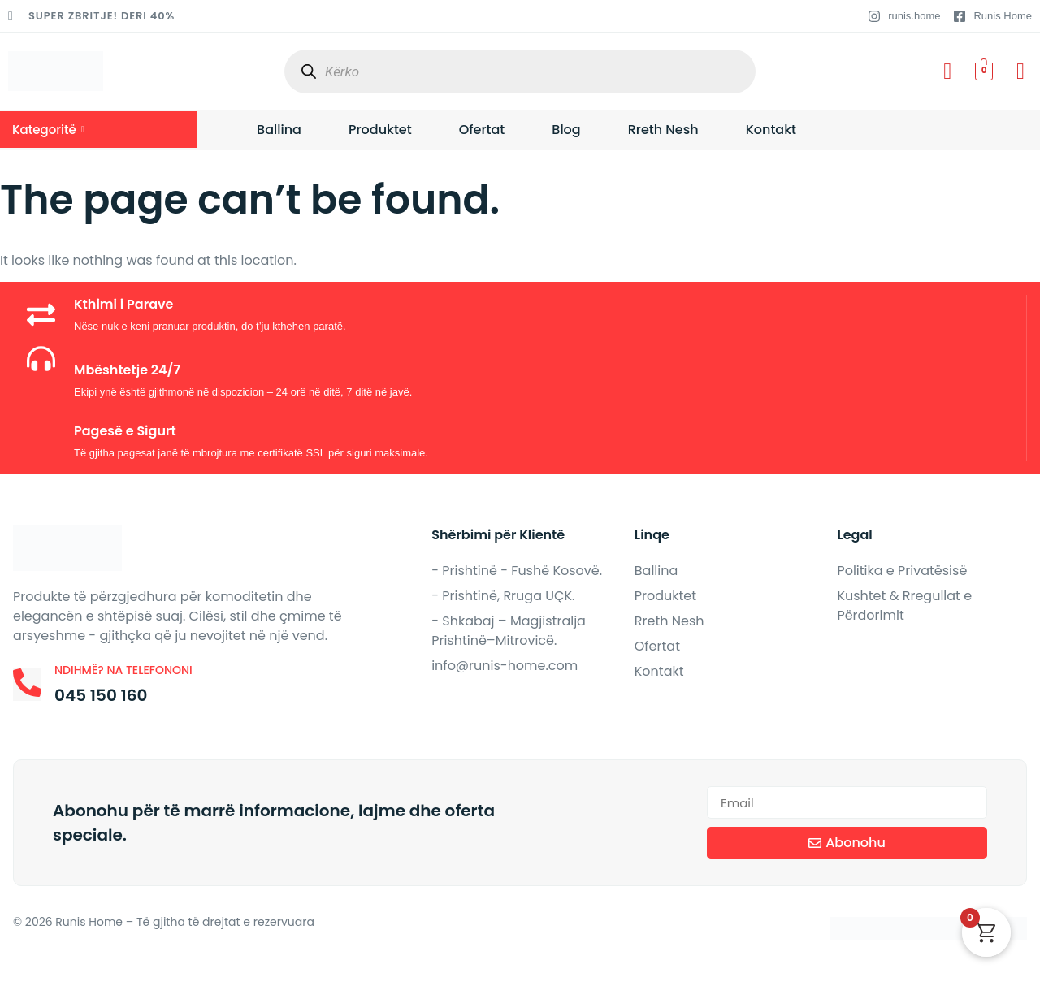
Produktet (380, 129)
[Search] (308, 71)
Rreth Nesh (663, 129)
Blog (566, 129)
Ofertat (482, 129)
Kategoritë (48, 129)
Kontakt (771, 129)
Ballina (279, 129)
